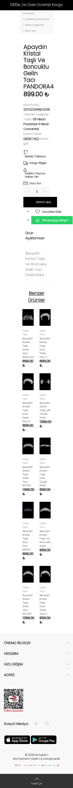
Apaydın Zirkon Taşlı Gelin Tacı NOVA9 (27, 604)
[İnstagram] (45, 724)
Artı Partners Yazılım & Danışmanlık (36, 759)
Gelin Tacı (30, 30)
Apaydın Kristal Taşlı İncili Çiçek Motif (45, 476)
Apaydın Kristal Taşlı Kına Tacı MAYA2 (27, 540)
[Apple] (17, 739)
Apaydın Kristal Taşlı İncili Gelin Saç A (45, 348)
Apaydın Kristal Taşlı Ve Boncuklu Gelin (45, 538)
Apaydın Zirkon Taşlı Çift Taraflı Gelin (45, 410)
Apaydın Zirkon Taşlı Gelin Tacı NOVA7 (27, 476)
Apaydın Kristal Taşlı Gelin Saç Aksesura (28, 348)
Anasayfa (28, 13)
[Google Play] (43, 739)
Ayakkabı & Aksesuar (37, 19)
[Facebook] (38, 724)
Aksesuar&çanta (34, 25)
